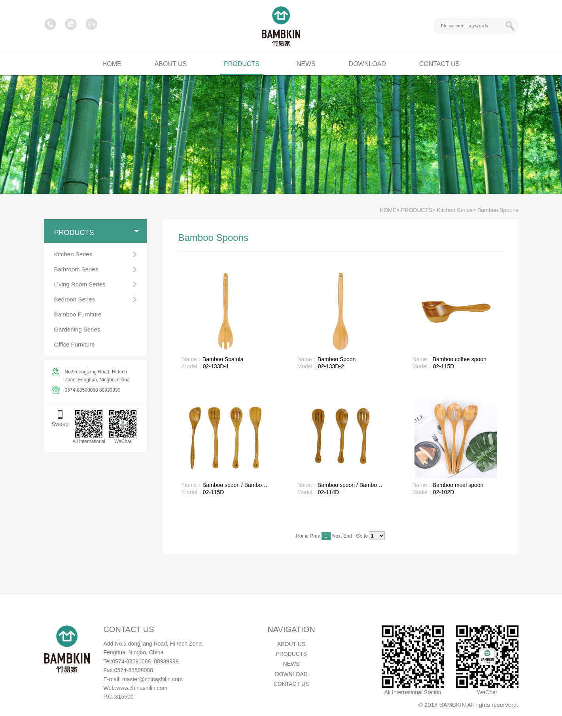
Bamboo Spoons (497, 210)
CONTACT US (291, 684)
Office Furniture (74, 344)
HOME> (389, 210)
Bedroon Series (74, 299)
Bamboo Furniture (78, 314)
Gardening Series (77, 329)
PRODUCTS (291, 654)
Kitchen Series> (456, 210)
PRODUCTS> (418, 210)
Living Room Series (80, 284)
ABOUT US (291, 644)
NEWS (291, 664)
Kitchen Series (73, 254)
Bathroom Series (76, 269)
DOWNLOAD (291, 674)
